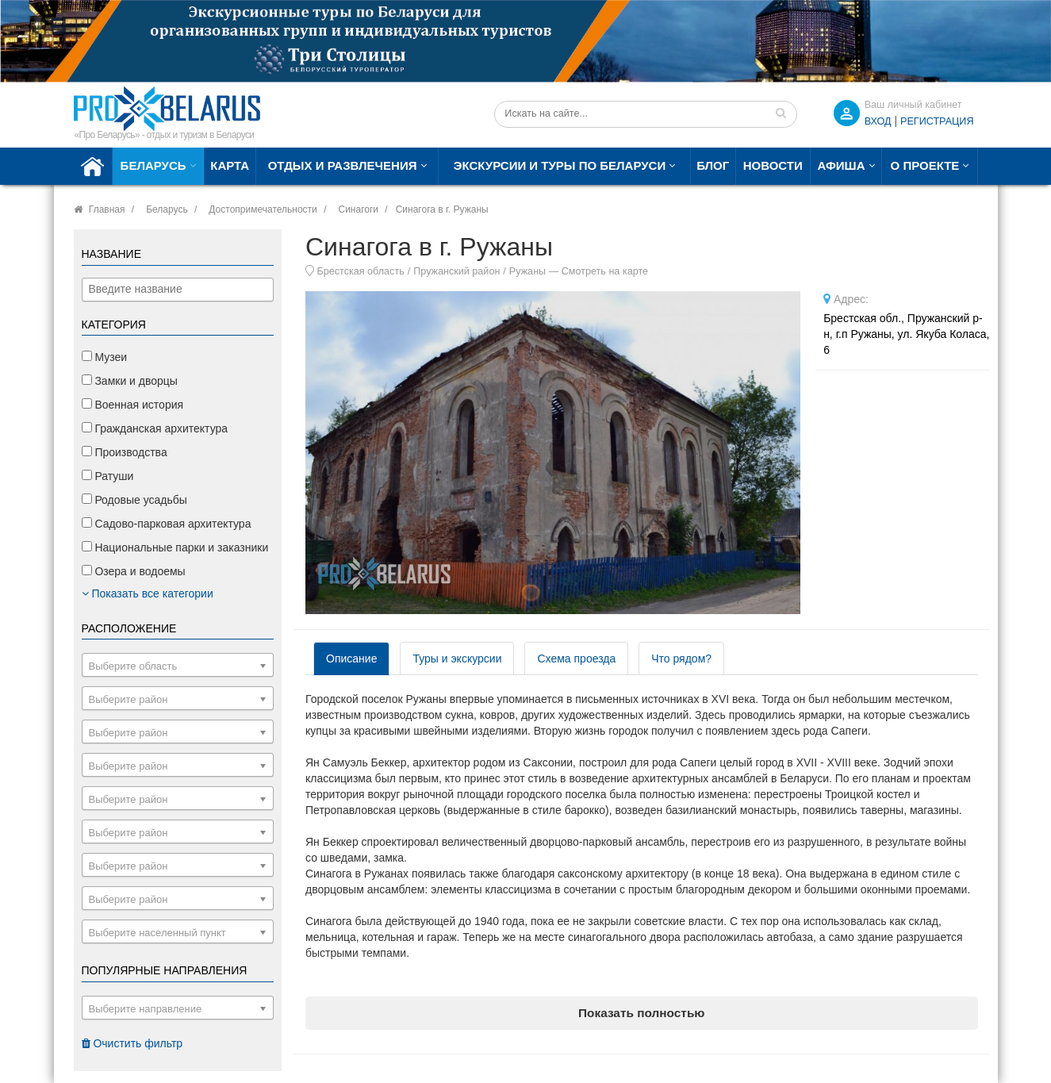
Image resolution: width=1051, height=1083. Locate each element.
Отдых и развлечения (342, 165)
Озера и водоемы (134, 571)
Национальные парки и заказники (175, 547)
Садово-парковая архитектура (166, 523)
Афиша (841, 165)
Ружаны (527, 271)
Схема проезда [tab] (576, 658)
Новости (773, 165)
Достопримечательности (262, 209)
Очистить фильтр (132, 1043)
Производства (124, 452)
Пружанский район (456, 271)
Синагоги (358, 209)
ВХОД (878, 121)
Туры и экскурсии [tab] (456, 658)
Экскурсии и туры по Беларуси (560, 165)
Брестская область (361, 271)
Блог (712, 165)
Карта (229, 165)
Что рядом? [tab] (681, 658)
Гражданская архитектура (155, 428)
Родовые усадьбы (134, 499)
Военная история (133, 404)
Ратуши (108, 476)
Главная (107, 209)
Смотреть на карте (605, 271)
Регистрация (936, 121)
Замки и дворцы (130, 380)
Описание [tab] (351, 658)
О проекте (925, 165)
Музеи (105, 357)
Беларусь (153, 165)
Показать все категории (147, 593)
